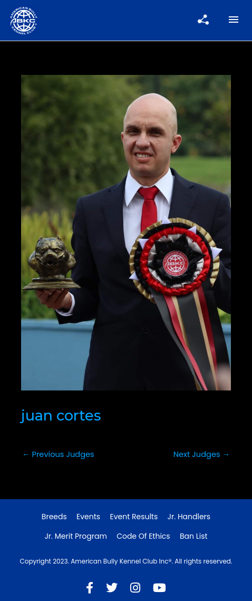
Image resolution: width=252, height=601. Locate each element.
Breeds (54, 516)
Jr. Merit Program (75, 536)
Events (88, 516)
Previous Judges (58, 454)
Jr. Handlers (189, 516)
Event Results (134, 516)
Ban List (194, 536)
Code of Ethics (143, 536)
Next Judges (201, 454)
